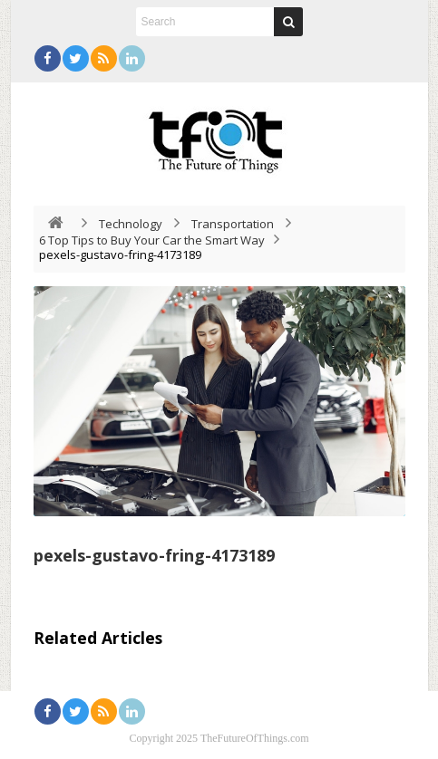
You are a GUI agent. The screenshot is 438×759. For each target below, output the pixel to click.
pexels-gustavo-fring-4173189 (154, 555)
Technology (130, 224)
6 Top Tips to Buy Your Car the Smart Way (152, 240)
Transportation (232, 224)
